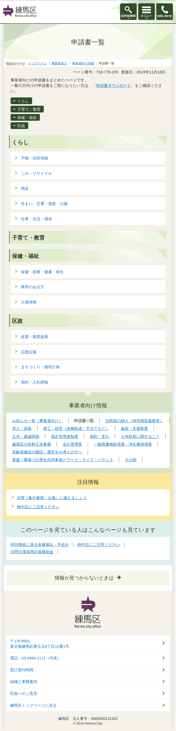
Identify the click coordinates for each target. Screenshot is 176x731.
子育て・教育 (29, 109)
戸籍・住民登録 (34, 158)
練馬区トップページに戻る (33, 705)
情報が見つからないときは (84, 578)
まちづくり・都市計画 (40, 367)
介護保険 (28, 302)
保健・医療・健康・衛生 (42, 272)
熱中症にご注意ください (38, 507)
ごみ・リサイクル (36, 173)
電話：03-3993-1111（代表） (35, 658)
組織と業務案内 (23, 682)
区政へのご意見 (23, 693)
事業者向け (59, 63)
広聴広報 (28, 352)
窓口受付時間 (21, 670)
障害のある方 (32, 287)
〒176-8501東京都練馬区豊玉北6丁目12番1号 (39, 644)
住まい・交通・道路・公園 (44, 203)
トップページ (37, 63)
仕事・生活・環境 (36, 219)
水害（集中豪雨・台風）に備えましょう (52, 498)
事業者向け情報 (83, 63)
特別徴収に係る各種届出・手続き (40, 544)
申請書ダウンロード (113, 85)
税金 (25, 188)
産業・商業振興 (34, 336)
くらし (23, 101)
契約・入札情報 (34, 382)
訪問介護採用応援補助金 (32, 552)
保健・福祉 (27, 117)
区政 (21, 126)
